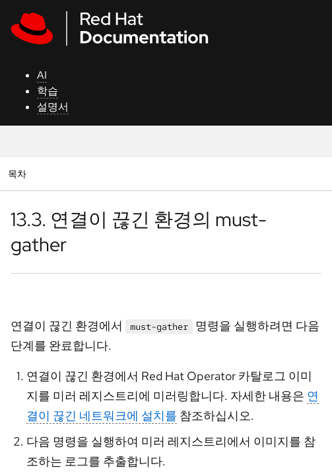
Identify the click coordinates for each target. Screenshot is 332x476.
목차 (18, 173)
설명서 (53, 107)
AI (42, 75)
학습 (47, 91)
